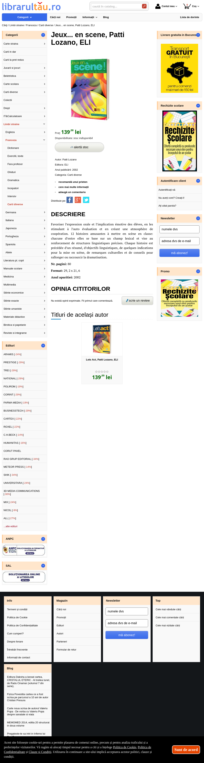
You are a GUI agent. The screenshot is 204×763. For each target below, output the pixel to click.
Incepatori (13, 188)
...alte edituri (10, 526)
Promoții (61, 617)
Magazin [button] (61, 600)
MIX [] (10, 502)
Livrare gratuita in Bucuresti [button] (179, 35)
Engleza (10, 132)
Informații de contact (18, 657)
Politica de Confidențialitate (22, 625)
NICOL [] (11, 510)
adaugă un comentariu (72, 192)
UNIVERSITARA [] (17, 482)
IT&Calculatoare (13, 116)
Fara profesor (15, 164)
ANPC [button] (10, 538)
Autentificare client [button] (173, 180)
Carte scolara (11, 83)
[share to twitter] (86, 200)
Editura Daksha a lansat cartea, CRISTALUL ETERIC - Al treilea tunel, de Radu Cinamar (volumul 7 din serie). (28, 681)
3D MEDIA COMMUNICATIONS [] (22, 492)
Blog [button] (10, 668)
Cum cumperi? (15, 633)
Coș (190, 6)
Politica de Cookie (17, 617)
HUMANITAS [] (15, 442)
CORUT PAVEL (12, 450)
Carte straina (11, 43)
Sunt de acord (186, 749)
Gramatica (13, 180)
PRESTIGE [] (14, 362)
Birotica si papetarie (15, 324)
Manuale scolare (13, 268)
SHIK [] (11, 474)
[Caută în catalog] (144, 6)
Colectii (8, 100)
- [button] (43, 35)
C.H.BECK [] (14, 434)
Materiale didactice (14, 316)
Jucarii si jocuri (12, 67)
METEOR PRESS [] (18, 466)
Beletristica (10, 75)
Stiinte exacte (11, 300)
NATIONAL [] (14, 378)
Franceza (10, 140)
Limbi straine (11, 124)
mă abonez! (179, 253)
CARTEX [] (13, 418)
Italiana (9, 220)
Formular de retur (66, 649)
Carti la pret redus (14, 59)
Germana (10, 212)
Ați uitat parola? (167, 205)
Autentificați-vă (166, 189)
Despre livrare (15, 641)
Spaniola (10, 244)
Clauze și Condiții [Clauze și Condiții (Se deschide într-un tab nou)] (40, 752)
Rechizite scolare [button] (172, 105)
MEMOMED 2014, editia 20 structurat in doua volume (28, 724)
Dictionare (13, 147)
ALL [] (10, 518)
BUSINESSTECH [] (17, 410)
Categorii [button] (12, 35)
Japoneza (10, 228)
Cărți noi (61, 609)
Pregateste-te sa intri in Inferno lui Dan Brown (26, 735)
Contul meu (165, 6)
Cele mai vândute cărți (168, 609)
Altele (8, 252)
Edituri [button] (10, 345)
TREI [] (10, 370)
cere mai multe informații (73, 187)
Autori (60, 633)
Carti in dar (10, 51)
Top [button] (158, 600)
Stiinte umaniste (13, 308)
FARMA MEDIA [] (16, 402)
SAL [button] (8, 565)
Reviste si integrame (15, 332)
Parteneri (62, 641)
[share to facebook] (69, 200)
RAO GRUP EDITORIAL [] (21, 458)
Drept (7, 108)
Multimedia (10, 284)
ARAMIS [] (12, 354)
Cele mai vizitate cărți (168, 625)
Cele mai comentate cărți (170, 617)
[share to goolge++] (78, 200)
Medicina (9, 276)
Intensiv (11, 196)
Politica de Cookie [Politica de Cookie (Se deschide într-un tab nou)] (124, 747)
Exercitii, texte (15, 156)
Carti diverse (74, 174)
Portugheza (12, 236)
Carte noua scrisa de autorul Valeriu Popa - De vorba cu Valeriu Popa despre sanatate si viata (27, 711)
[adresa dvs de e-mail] (179, 241)
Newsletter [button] (168, 218)
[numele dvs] (179, 229)
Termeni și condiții (17, 609)
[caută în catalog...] (114, 6)
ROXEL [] (12, 426)
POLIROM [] (13, 386)
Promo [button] (165, 271)
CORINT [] (12, 394)
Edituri (60, 625)
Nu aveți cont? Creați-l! (171, 197)
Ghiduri (11, 172)
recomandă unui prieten (72, 181)
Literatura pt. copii (14, 260)
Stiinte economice (14, 292)
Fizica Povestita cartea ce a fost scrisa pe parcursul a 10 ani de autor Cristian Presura (27, 697)
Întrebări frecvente (17, 649)
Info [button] (9, 600)
